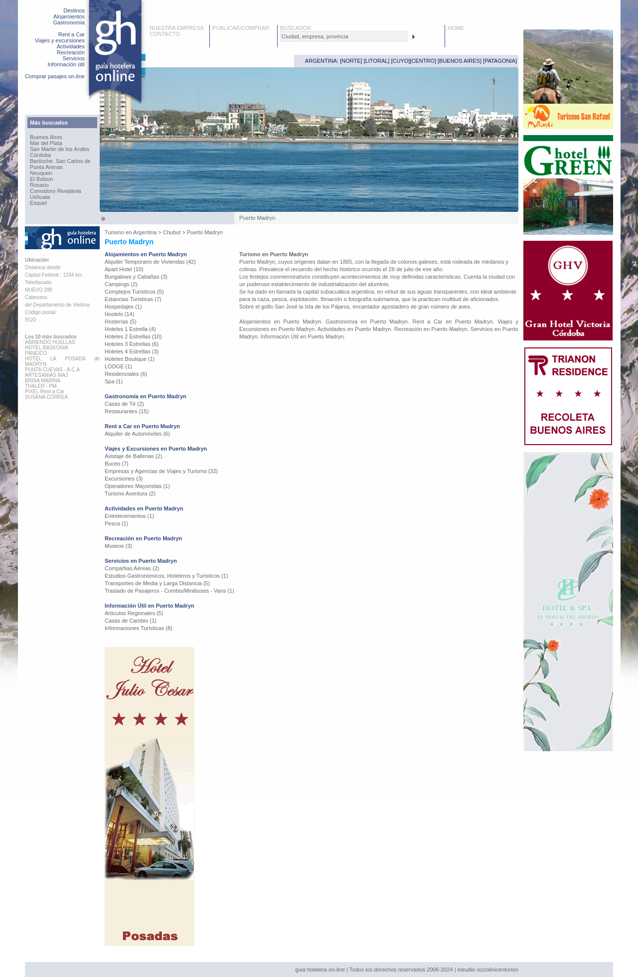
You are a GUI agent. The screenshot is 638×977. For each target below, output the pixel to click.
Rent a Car (71, 34)
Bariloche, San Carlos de (60, 161)
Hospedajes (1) (123, 307)
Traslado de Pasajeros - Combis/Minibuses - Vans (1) (169, 591)
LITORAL (376, 61)
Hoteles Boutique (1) (130, 359)
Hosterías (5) (121, 322)
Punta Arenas (46, 167)
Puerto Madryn (205, 232)
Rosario (39, 185)
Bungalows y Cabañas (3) (136, 277)
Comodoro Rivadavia (55, 191)
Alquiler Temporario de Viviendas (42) (150, 262)
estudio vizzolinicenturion (488, 970)
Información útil (66, 64)
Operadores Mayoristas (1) (137, 486)
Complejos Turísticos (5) (134, 292)
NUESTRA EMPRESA (177, 28)
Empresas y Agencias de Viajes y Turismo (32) (161, 471)
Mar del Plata (46, 143)
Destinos (74, 10)
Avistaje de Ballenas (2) (133, 456)
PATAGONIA (499, 61)
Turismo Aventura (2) (130, 493)
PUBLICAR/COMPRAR (240, 28)
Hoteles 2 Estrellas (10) (133, 336)
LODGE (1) (118, 366)
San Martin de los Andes (59, 149)
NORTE (350, 61)
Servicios (73, 58)
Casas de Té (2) (124, 404)
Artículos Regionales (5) (134, 613)
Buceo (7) (117, 464)
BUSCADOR (295, 28)
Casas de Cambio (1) (131, 621)
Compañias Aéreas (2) (132, 568)
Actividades (71, 46)
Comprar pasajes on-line (55, 76)
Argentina (145, 232)
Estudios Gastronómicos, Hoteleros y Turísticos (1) (166, 576)
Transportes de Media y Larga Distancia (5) (157, 583)
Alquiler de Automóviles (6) (137, 434)
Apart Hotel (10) (124, 269)
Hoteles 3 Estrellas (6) (132, 344)
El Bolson (41, 179)
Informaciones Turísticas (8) (138, 628)
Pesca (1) (116, 523)
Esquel (38, 203)
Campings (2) (121, 284)
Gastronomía (69, 22)
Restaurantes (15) (127, 411)
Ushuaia (40, 197)
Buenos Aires (46, 137)
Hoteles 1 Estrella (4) (130, 329)
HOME (456, 28)
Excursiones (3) (124, 479)
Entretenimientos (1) (129, 516)
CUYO (401, 61)
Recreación (71, 52)
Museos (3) (118, 546)
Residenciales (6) (126, 374)
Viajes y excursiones (60, 40)
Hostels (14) (119, 314)
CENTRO (422, 61)
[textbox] (344, 36)
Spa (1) (114, 381)
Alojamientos (69, 16)
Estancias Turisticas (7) (133, 299)
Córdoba (40, 155)
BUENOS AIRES (459, 61)
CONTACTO (165, 34)
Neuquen (41, 173)
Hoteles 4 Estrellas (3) (132, 351)
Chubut (171, 232)
